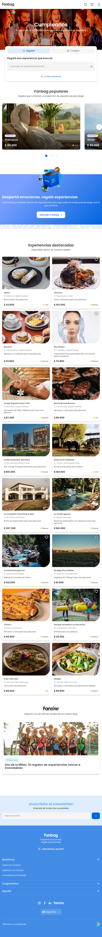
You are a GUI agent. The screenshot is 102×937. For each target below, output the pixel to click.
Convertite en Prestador (14, 875)
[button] (46, 156)
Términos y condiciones (14, 924)
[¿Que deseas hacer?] (51, 66)
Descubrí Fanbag (51, 214)
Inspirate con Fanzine (12, 870)
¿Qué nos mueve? (11, 865)
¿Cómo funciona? (51, 76)
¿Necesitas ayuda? (51, 849)
